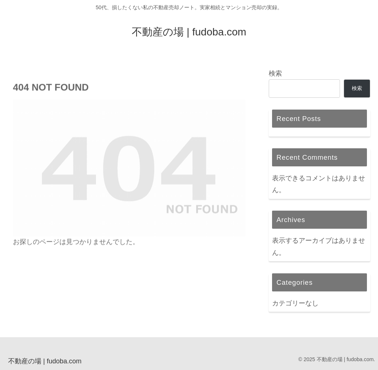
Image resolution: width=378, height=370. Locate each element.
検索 (275, 73)
